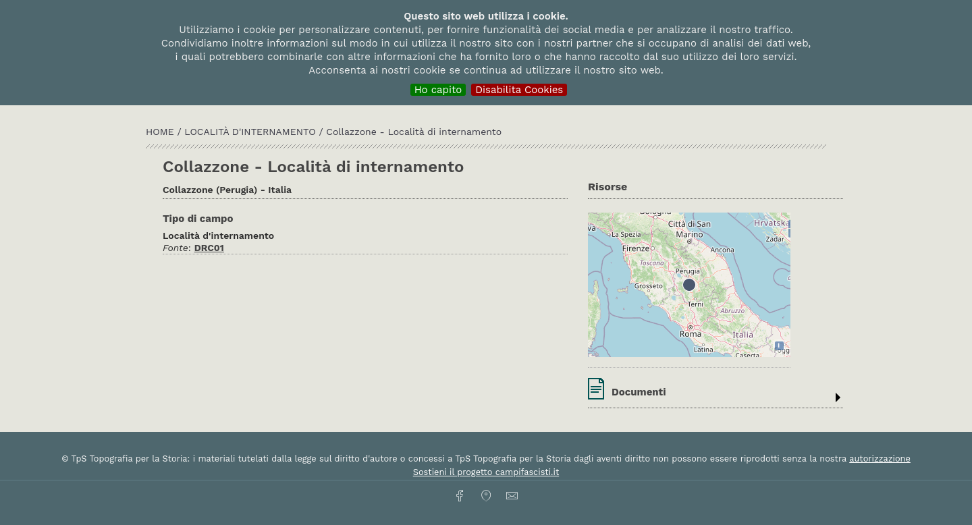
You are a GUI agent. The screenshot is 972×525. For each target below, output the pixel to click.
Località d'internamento (251, 131)
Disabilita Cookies (519, 90)
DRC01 (209, 247)
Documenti (639, 392)
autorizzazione (880, 458)
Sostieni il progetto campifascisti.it (486, 472)
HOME (161, 131)
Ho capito (438, 90)
